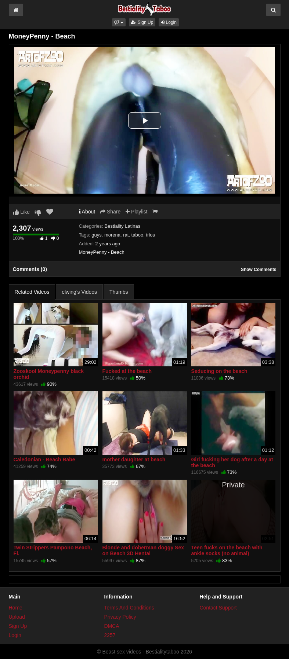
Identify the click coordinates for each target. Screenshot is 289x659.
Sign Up (142, 22)
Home (15, 608)
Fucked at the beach (127, 371)
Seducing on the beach (219, 371)
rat (126, 235)
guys (96, 235)
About (87, 212)
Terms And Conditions (129, 608)
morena (112, 235)
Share (110, 212)
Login (169, 22)
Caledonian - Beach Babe (44, 459)
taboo (137, 235)
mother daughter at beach (134, 459)
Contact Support (217, 608)
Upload (17, 617)
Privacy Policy (120, 617)
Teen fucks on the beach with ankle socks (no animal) (226, 550)
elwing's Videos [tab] (79, 292)
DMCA (111, 626)
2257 (109, 635)
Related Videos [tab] (32, 292)
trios (150, 235)
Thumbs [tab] (118, 292)
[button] (119, 22)
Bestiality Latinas (123, 226)
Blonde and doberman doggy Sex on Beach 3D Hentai (143, 550)
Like (21, 212)
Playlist (136, 212)
